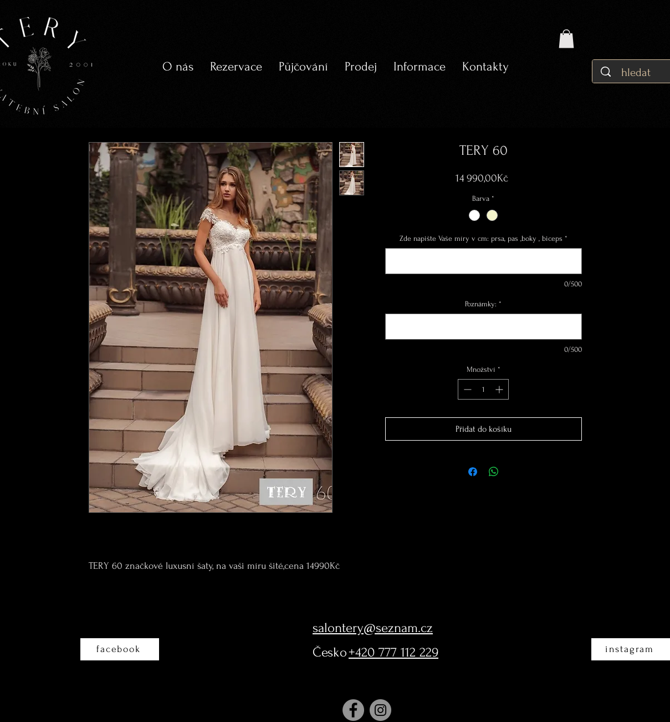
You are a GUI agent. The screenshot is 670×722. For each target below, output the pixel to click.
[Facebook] (353, 710)
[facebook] (119, 649)
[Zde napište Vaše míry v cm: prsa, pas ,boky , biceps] (483, 261)
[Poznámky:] (483, 327)
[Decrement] (466, 389)
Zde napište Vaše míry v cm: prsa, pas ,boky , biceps (483, 238)
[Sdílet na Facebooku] (472, 471)
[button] (303, 66)
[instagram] (630, 649)
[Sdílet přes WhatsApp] (493, 471)
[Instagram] (380, 710)
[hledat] (637, 72)
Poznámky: (483, 304)
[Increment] (500, 389)
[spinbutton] (483, 389)
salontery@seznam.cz (373, 627)
